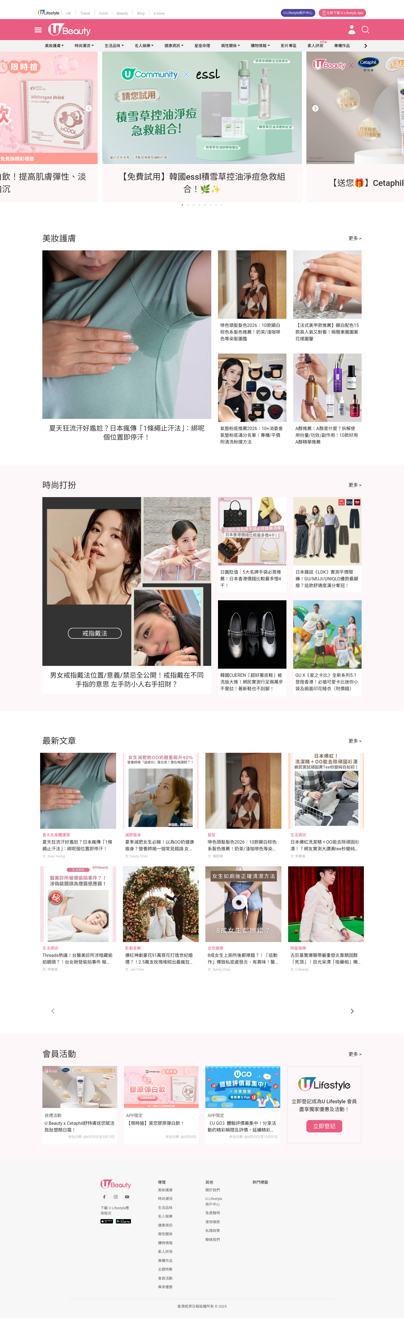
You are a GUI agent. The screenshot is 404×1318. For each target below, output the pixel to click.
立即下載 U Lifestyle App (342, 12)
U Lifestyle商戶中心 (298, 13)
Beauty (122, 13)
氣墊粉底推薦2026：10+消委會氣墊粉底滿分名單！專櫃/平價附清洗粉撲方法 (251, 435)
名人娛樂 (142, 45)
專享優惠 (165, 1287)
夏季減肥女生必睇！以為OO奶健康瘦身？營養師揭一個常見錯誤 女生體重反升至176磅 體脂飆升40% (159, 848)
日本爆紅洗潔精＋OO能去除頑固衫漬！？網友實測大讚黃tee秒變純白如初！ (324, 848)
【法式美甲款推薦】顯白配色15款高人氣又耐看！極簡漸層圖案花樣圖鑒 (327, 332)
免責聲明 (212, 1213)
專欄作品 (165, 1261)
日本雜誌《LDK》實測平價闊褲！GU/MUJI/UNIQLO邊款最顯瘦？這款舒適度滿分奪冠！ (326, 578)
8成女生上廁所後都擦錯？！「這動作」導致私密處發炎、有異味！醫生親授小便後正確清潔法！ (242, 962)
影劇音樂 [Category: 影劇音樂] (133, 948)
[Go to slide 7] (216, 205)
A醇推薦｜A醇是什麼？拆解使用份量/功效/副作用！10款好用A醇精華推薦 (326, 435)
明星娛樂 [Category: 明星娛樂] (298, 948)
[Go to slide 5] (204, 205)
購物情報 (259, 45)
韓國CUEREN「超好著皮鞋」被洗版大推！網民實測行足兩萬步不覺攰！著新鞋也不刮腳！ (251, 682)
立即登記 (324, 1126)
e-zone (159, 13)
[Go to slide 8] (221, 205)
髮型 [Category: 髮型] (211, 835)
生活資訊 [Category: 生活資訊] (298, 835)
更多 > (355, 238)
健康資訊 (172, 45)
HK (68, 13)
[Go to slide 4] (199, 205)
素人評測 (165, 1252)
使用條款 (212, 1222)
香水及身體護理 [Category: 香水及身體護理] (56, 835)
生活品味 (112, 45)
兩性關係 (229, 45)
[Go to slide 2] (188, 205)
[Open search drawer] (365, 29)
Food (103, 13)
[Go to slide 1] (182, 205)
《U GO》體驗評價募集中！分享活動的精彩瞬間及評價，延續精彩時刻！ (242, 1127)
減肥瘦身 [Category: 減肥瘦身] (133, 835)
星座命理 (202, 45)
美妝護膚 (53, 45)
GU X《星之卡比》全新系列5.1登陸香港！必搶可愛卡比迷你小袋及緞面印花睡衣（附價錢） (326, 682)
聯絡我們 (212, 1240)
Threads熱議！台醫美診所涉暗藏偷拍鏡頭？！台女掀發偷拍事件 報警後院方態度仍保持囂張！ (77, 962)
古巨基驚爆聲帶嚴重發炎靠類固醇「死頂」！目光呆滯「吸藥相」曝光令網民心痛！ (324, 962)
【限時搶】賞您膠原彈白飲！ (155, 1123)
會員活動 (165, 1278)
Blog (140, 13)
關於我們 (212, 1190)
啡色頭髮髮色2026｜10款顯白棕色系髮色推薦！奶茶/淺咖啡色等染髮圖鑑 (250, 332)
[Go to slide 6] (210, 205)
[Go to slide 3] (193, 205)
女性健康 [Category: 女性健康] (215, 948)
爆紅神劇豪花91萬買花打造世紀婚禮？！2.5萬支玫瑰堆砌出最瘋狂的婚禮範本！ (159, 962)
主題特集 (165, 1269)
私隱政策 (212, 1231)
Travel (85, 13)
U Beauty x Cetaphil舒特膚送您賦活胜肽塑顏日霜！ (79, 1127)
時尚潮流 (82, 45)
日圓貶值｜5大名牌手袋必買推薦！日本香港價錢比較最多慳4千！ (250, 578)
